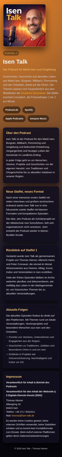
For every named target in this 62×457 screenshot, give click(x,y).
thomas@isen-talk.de (23, 415)
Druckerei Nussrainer (33, 93)
